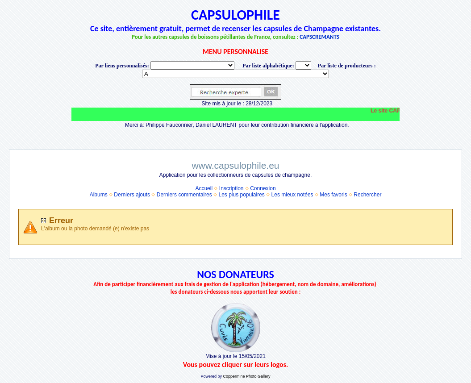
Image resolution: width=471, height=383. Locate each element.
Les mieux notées (292, 195)
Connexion (262, 188)
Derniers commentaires (184, 195)
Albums (99, 195)
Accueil (204, 188)
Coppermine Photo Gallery (246, 376)
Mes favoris (333, 195)
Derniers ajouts (132, 195)
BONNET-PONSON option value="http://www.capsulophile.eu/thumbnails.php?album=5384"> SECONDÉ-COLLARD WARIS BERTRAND (235, 74)
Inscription (231, 188)
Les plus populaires (241, 195)
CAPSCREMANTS (319, 36)
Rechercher (367, 195)
